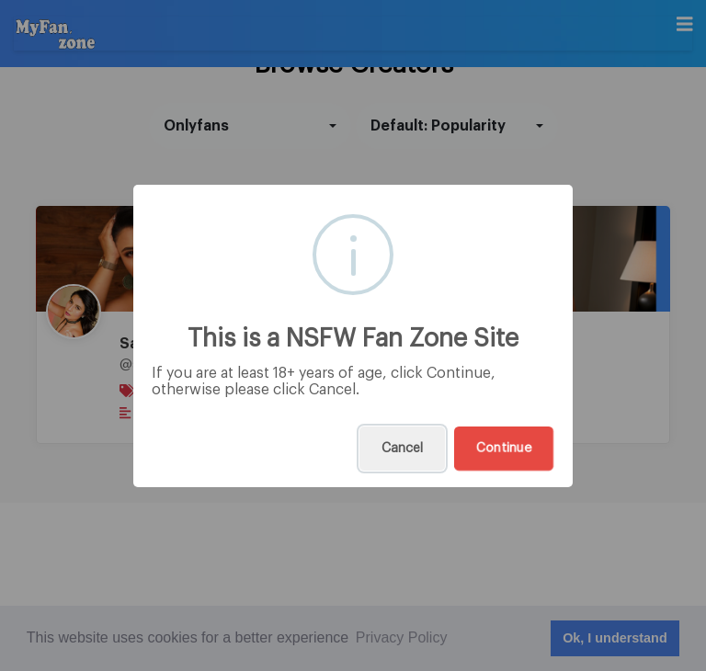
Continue (503, 448)
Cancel (402, 448)
